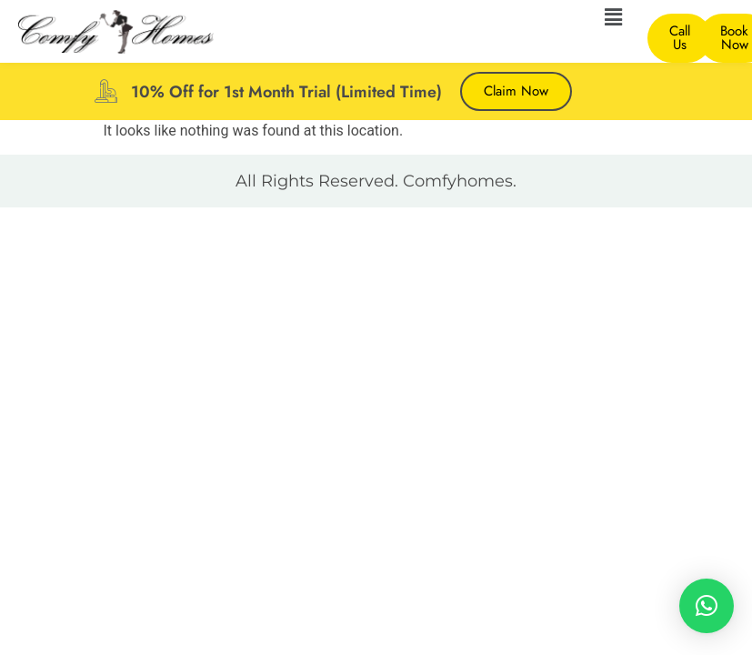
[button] (612, 17)
